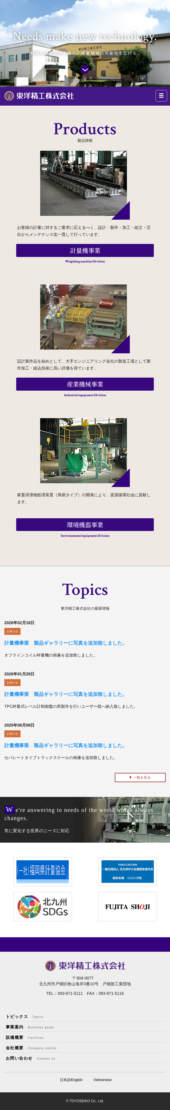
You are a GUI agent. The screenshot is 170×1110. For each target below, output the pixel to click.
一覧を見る (142, 777)
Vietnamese (103, 1080)
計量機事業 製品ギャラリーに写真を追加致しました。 (65, 643)
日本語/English (71, 1080)
